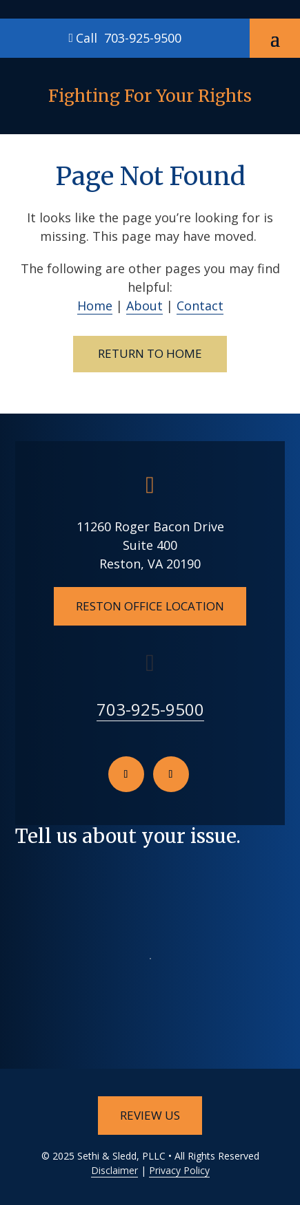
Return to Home (150, 353)
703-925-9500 (142, 38)
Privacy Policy (179, 1170)
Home (94, 305)
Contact (200, 305)
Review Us (150, 1115)
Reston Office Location (150, 606)
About (144, 305)
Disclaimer (114, 1170)
